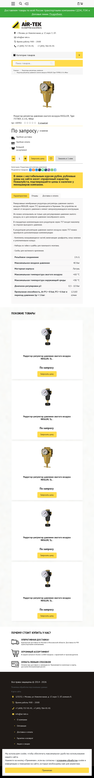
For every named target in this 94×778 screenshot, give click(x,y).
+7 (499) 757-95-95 (25, 46)
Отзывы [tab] (35, 195)
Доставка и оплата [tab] (50, 195)
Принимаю (47, 770)
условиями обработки (67, 760)
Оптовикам (21, 726)
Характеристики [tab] (20, 195)
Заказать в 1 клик (65, 158)
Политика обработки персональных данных (29, 687)
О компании (22, 719)
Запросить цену (37, 158)
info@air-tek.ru (23, 37)
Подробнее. (55, 14)
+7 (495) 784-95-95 (46, 46)
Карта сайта (16, 691)
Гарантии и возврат (25, 738)
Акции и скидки (23, 744)
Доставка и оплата (25, 732)
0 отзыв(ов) (43, 123)
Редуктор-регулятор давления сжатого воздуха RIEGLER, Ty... (47, 357)
